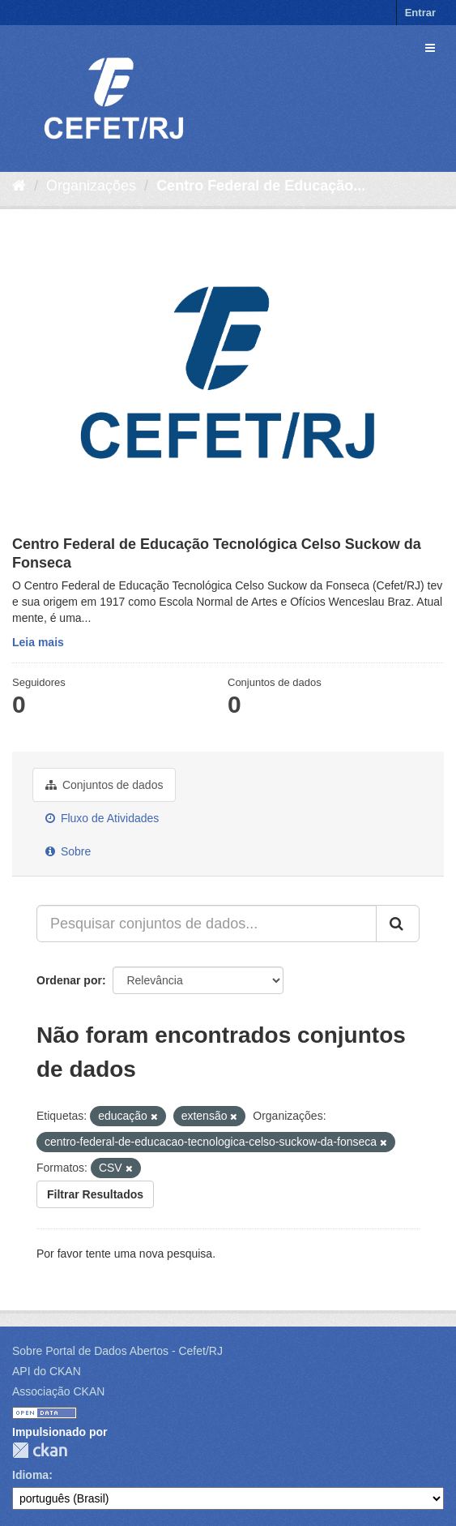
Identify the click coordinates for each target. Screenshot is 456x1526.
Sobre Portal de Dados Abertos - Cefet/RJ (117, 1350)
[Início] (19, 186)
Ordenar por (69, 980)
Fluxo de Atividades (102, 818)
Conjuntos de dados (104, 784)
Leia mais (38, 642)
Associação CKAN (58, 1391)
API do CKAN (46, 1371)
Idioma (30, 1474)
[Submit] (398, 923)
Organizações (91, 186)
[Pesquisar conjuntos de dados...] (206, 923)
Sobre (68, 851)
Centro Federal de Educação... (260, 186)
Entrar (420, 12)
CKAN (39, 1450)
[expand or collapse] (430, 48)
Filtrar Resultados (95, 1194)
